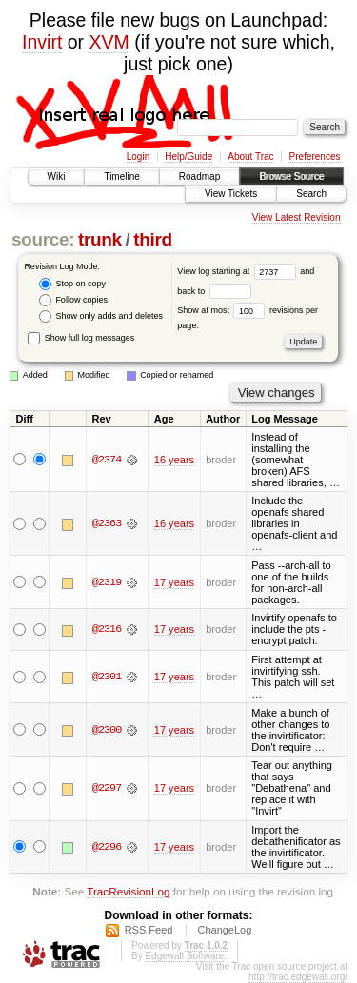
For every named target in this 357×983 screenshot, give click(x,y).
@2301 (106, 676)
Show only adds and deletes (101, 316)
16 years (174, 459)
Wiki (57, 176)
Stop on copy (72, 284)
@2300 (106, 729)
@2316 (106, 629)
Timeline (121, 176)
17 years (174, 582)
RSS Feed (149, 929)
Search (311, 193)
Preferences (315, 156)
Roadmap (199, 176)
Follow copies (73, 300)
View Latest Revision (296, 217)
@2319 (106, 582)
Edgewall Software (184, 956)
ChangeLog (224, 929)
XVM (109, 41)
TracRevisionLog (128, 891)
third (152, 239)
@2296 (106, 847)
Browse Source (291, 176)
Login (138, 156)
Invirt (42, 41)
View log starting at (238, 271)
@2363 (106, 523)
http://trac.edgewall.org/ (297, 977)
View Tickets (231, 193)
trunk (100, 239)
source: (42, 239)
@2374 (106, 459)
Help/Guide (188, 156)
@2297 (106, 788)
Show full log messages (81, 338)
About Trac (250, 156)
